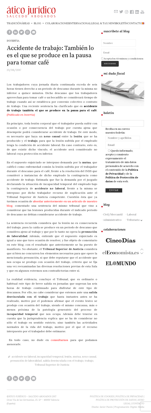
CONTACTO (138, 403)
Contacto (134, 23)
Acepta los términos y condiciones (122, 58)
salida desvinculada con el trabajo (63, 360)
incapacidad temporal (50, 356)
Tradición (14, 23)
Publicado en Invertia (21, 114)
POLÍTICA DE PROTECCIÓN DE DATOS (116, 399)
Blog (37, 23)
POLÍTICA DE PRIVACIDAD (129, 396)
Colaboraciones (57, 23)
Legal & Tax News (103, 23)
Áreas (26, 23)
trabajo (89, 360)
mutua (77, 356)
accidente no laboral (24, 356)
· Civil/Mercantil (112, 214)
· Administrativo (111, 220)
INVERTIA (13, 40)
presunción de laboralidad (26, 360)
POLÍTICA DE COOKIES (102, 396)
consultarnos (59, 340)
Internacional (80, 23)
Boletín (121, 23)
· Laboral (131, 214)
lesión (68, 356)
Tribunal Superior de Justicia (52, 364)
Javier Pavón (106, 406)
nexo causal (89, 356)
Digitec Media (137, 406)
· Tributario (134, 220)
